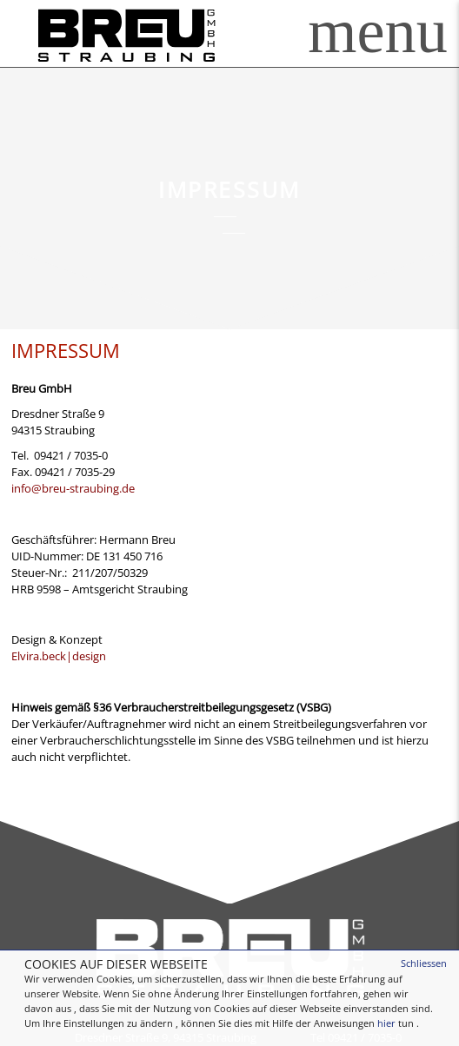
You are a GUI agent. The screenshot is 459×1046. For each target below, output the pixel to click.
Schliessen (424, 963)
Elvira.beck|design (58, 656)
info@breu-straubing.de (73, 488)
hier (386, 1022)
